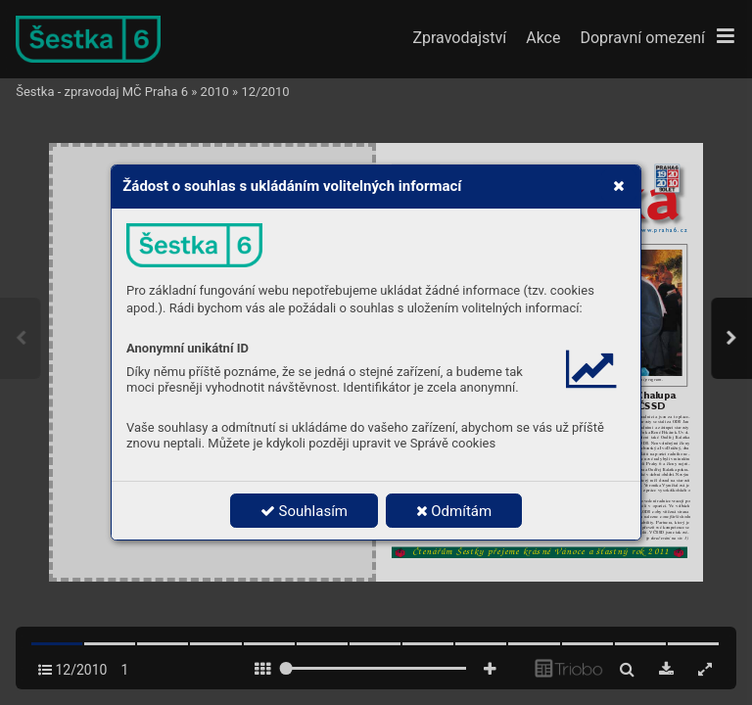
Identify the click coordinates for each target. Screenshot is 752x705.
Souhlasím (304, 511)
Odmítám (454, 511)
